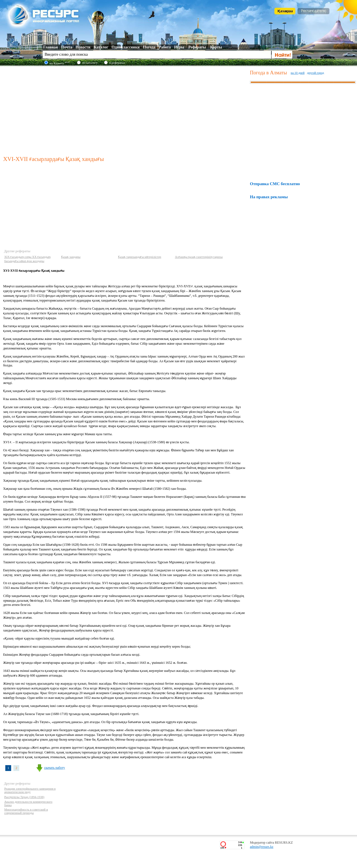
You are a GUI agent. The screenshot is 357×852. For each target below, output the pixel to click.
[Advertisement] (125, 110)
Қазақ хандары (70, 256)
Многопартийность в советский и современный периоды (26, 811)
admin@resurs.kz (261, 847)
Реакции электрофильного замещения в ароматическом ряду (30, 790)
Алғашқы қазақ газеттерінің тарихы (199, 256)
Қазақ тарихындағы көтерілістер (139, 256)
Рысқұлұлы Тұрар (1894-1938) (24, 797)
